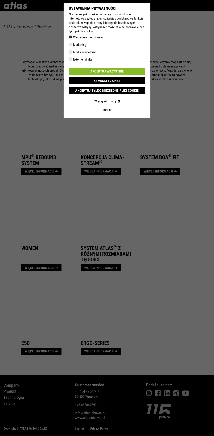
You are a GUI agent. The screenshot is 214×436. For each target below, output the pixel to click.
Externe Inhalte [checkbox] (82, 59)
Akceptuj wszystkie (107, 71)
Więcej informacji (107, 101)
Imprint (107, 109)
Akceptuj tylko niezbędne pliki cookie (107, 90)
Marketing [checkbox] (79, 45)
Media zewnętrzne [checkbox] (84, 52)
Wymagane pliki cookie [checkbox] (88, 37)
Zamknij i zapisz (107, 81)
